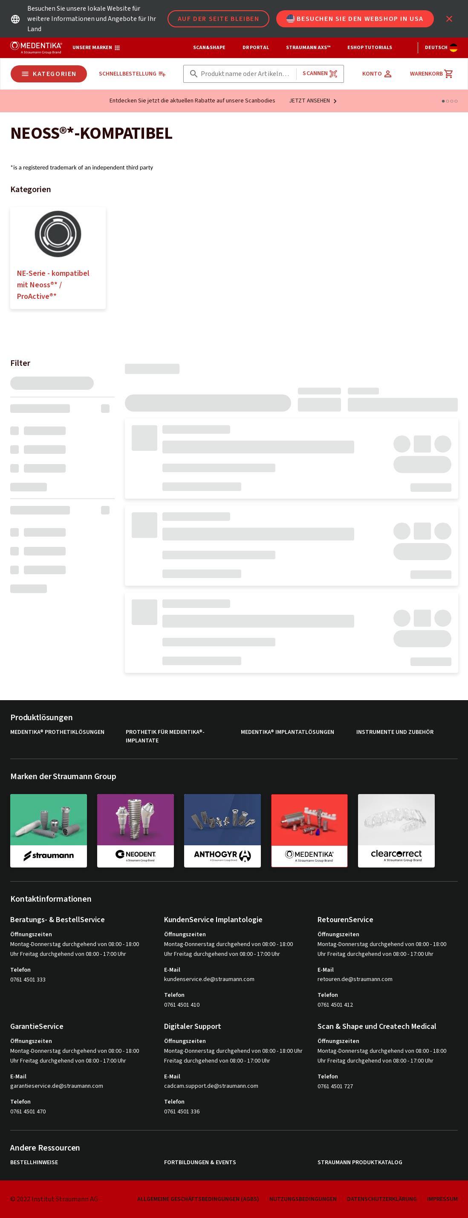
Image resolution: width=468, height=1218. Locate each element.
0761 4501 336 (181, 1111)
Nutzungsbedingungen (303, 1199)
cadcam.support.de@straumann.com (211, 1086)
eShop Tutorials (369, 47)
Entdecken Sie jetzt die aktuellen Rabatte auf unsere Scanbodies (192, 100)
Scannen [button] (320, 73)
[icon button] (449, 18)
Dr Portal (256, 47)
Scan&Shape (209, 47)
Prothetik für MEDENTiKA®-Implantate (165, 736)
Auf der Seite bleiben (219, 18)
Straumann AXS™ (308, 47)
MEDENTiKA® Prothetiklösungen (57, 732)
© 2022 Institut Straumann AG (54, 1199)
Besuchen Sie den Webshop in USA (355, 18)
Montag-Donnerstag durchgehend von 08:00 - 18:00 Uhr (233, 1051)
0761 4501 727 (335, 1086)
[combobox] (247, 74)
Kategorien (49, 74)
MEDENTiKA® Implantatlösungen (287, 732)
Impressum (442, 1199)
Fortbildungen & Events (200, 1163)
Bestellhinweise (34, 1163)
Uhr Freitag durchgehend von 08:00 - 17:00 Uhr (68, 954)
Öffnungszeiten (31, 934)
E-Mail (172, 970)
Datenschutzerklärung (382, 1199)
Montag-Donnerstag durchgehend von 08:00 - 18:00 (74, 944)
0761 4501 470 (28, 1111)
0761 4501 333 (28, 980)
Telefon (20, 970)
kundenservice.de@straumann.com (209, 980)
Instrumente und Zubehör (394, 732)
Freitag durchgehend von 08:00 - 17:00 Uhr (217, 1061)
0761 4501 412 (335, 1005)
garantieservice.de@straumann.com (56, 1086)
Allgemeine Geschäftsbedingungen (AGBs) (198, 1199)
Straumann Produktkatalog (360, 1163)
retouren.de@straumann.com (355, 980)
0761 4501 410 (181, 1005)
